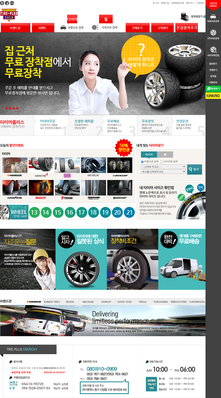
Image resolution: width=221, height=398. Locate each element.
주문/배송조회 (177, 3)
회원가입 (165, 3)
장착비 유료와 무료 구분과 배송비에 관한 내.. (34, 368)
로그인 (156, 3)
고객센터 (200, 3)
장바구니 (190, 3)
